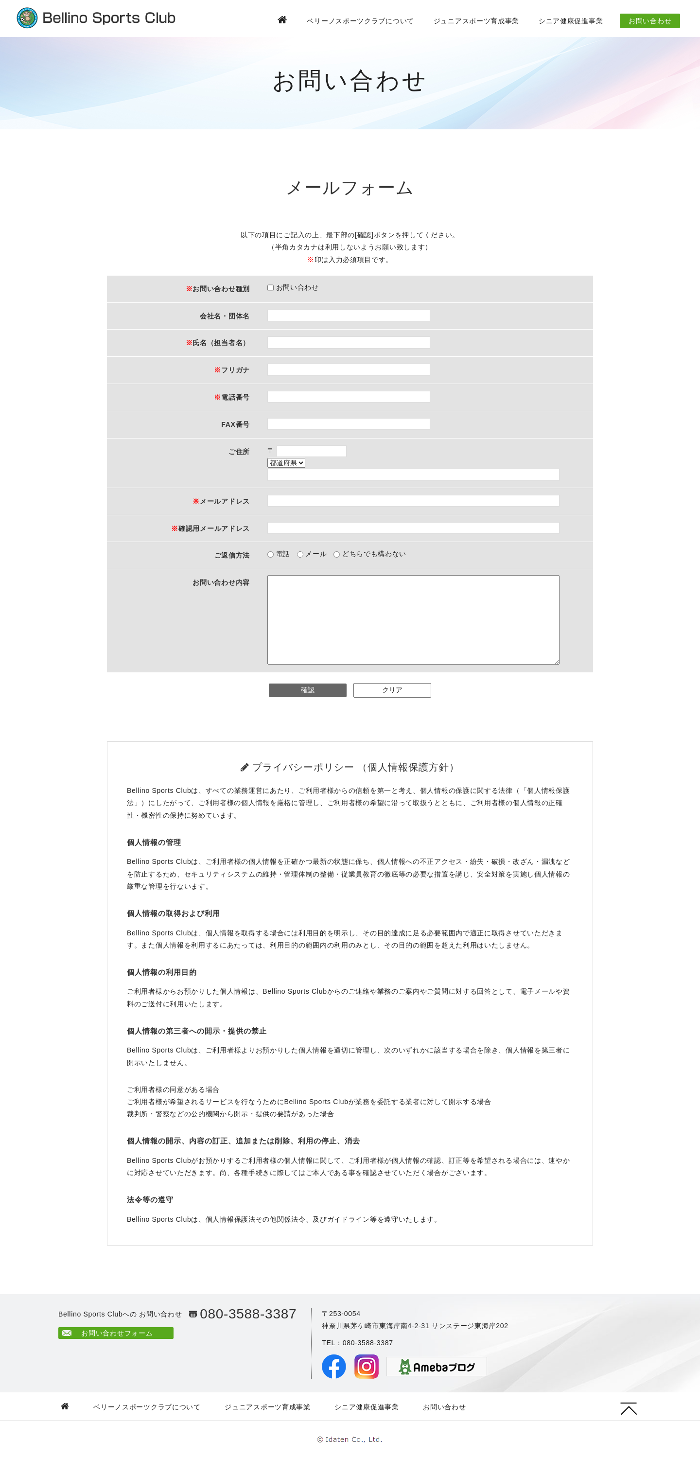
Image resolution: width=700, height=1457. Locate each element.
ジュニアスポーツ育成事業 (476, 21)
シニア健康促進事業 (571, 21)
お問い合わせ (650, 21)
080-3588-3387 (248, 1313)
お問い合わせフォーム (117, 1333)
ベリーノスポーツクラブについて (360, 21)
